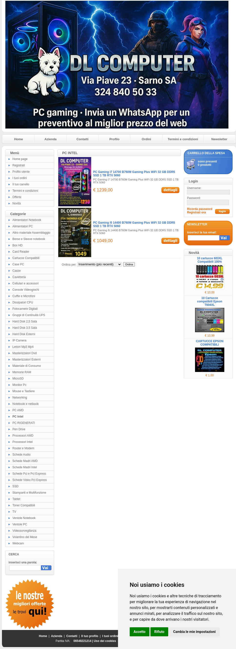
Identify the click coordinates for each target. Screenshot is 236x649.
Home (18, 139)
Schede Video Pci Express (29, 480)
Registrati (18, 165)
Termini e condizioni (183, 139)
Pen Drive (18, 429)
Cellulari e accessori (25, 283)
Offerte (16, 197)
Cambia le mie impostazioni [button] (194, 632)
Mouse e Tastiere (23, 391)
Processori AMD (22, 435)
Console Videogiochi (25, 289)
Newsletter (219, 139)
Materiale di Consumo (26, 366)
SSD (15, 486)
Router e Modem (23, 448)
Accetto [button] (140, 632)
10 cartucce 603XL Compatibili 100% (210, 260)
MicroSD (18, 378)
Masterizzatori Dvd (24, 353)
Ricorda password (199, 209)
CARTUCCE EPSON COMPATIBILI (210, 342)
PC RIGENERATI (23, 423)
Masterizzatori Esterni (26, 359)
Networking (19, 397)
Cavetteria (19, 277)
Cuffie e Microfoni (23, 296)
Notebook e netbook (25, 404)
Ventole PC (19, 524)
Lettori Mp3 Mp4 (23, 347)
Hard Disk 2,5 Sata (24, 321)
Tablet (16, 499)
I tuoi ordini (19, 178)
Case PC (18, 264)
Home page (20, 159)
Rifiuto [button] (159, 632)
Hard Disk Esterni (23, 334)
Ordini (146, 139)
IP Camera (19, 340)
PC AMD (18, 410)
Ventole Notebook (24, 518)
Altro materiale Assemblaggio (31, 232)
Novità (16, 203)
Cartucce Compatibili (25, 258)
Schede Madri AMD (25, 461)
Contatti (82, 139)
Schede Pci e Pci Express (29, 473)
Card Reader (20, 251)
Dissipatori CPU (22, 302)
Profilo (114, 139)
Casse (16, 270)
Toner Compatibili (23, 505)
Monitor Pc (19, 385)
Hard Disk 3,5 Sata (24, 327)
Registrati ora (196, 212)
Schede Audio (21, 454)
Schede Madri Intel (24, 467)
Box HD (17, 245)
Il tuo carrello (20, 184)
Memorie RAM (21, 372)
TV (14, 511)
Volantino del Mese (24, 537)
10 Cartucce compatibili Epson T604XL (209, 301)
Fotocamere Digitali (25, 308)
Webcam (18, 543)
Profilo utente (21, 171)
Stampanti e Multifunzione (29, 492)
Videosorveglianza (24, 530)
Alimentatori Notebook (26, 220)
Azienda (50, 139)
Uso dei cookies (105, 641)
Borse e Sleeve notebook (28, 239)
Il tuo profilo (89, 636)
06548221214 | (83, 641)
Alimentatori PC (22, 226)
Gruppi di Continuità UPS (28, 315)
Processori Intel (22, 442)
